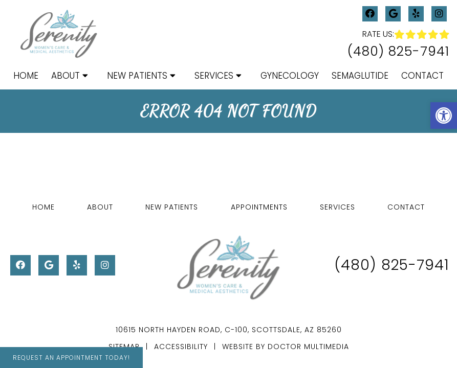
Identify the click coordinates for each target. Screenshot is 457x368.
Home (25, 76)
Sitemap (124, 346)
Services (213, 76)
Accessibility (181, 346)
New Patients (137, 76)
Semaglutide (360, 76)
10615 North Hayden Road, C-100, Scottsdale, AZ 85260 (229, 330)
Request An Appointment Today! (71, 357)
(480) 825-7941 (398, 51)
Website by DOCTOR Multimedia (285, 346)
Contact (422, 76)
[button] (443, 115)
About (65, 76)
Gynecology (289, 76)
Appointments (259, 207)
